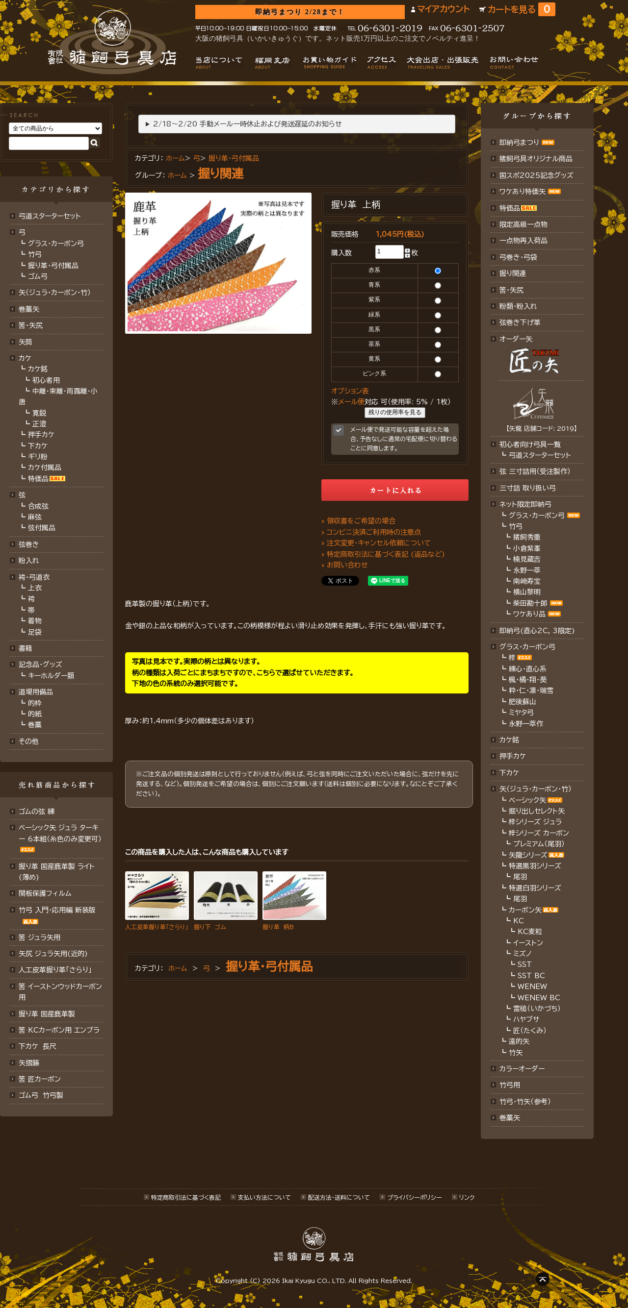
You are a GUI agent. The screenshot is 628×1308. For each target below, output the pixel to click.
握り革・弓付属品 (53, 265)
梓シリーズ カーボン (539, 833)
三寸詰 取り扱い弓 (527, 488)
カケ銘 (38, 369)
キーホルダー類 (51, 675)
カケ (25, 358)
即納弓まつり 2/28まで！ (300, 12)
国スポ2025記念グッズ (536, 175)
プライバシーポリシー (414, 1197)
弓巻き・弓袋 (518, 257)
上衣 (35, 588)
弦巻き (29, 544)
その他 (29, 741)
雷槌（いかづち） (537, 1008)
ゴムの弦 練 (36, 811)
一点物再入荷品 (523, 240)
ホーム (175, 158)
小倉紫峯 (527, 548)
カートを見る (521, 9)
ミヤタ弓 (521, 712)
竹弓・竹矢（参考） (525, 1101)
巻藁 (35, 724)
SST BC (531, 975)
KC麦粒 (530, 931)
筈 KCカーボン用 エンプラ (59, 1030)
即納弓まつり (519, 142)
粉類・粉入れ (518, 306)
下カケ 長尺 (37, 1046)
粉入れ (29, 560)
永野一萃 (527, 570)
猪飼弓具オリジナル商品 (536, 158)
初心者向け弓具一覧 (530, 444)
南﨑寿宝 (527, 581)
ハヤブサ (526, 1019)
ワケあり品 (529, 614)
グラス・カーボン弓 (56, 243)
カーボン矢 (525, 910)
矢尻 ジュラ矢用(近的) (53, 953)
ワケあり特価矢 (522, 191)
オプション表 (350, 391)
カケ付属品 (44, 467)
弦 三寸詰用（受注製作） (535, 471)
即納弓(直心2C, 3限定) (537, 630)
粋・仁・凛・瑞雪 (531, 690)
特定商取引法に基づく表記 (186, 1197)
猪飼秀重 (527, 537)
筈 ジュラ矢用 (39, 937)
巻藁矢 (29, 309)
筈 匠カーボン (40, 1079)
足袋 (35, 632)
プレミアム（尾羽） (539, 843)
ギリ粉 (38, 456)
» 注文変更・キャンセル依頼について (376, 543)
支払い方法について (264, 1197)
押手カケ (41, 434)
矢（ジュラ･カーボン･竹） (55, 292)
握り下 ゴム (210, 927)
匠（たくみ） (530, 1030)
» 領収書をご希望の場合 (358, 521)
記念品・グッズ (40, 664)
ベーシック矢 (527, 800)
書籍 (25, 648)
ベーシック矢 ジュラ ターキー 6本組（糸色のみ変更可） (60, 833)
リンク (466, 1197)
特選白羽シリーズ (535, 888)
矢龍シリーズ (528, 855)
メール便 (351, 401)
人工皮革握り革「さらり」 (55, 969)
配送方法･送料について (339, 1197)
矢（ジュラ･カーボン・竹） (535, 789)
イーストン (528, 942)
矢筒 (25, 342)
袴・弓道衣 (34, 577)
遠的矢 (519, 1041)
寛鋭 (39, 413)
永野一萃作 (526, 723)
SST (525, 964)
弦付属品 (41, 527)
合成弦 (38, 506)
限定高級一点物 (523, 224)
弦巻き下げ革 (520, 322)
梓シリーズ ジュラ (535, 821)
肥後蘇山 (522, 701)
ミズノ (522, 953)
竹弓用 (509, 1085)
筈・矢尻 (511, 290)
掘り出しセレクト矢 (537, 811)
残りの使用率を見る (394, 412)
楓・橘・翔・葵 (528, 679)
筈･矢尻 (31, 325)
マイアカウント (443, 9)
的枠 (35, 703)
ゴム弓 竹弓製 (41, 1095)
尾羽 (520, 876)
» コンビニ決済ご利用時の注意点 (371, 532)
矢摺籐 (29, 1063)
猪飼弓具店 (112, 42)
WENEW (532, 986)
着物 (35, 620)
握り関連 (220, 173)
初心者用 (46, 380)
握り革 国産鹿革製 (47, 1014)
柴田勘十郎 (530, 603)
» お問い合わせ (344, 565)
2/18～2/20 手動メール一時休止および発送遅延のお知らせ (247, 124)
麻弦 (35, 517)
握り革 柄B (278, 927)
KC (518, 920)
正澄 (39, 423)
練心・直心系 (528, 669)
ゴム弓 (38, 276)
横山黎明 (527, 592)
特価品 (38, 478)
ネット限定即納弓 (525, 504)
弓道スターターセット (50, 216)
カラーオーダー (522, 1068)
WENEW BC (539, 997)
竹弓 (35, 254)
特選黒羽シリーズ (535, 866)
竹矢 (516, 1052)
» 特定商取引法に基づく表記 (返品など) (383, 554)
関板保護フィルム (45, 893)
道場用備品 (36, 692)
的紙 (35, 714)
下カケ (38, 446)
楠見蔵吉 (527, 559)
